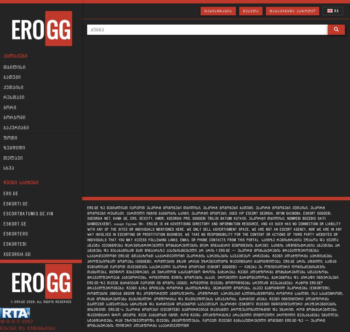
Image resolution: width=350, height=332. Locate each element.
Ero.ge (10, 194)
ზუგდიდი (14, 148)
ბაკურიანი (16, 128)
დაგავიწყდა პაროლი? (292, 11)
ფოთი (10, 138)
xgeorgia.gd (17, 254)
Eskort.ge (15, 224)
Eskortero (15, 234)
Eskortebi (15, 244)
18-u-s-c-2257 (16, 321)
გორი (9, 108)
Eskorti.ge (15, 204)
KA (333, 10)
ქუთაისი (13, 88)
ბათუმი (12, 77)
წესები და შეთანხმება (27, 328)
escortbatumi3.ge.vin (28, 214)
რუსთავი (14, 98)
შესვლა (251, 11)
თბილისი (14, 68)
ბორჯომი (14, 118)
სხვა (8, 168)
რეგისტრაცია (218, 11)
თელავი (13, 158)
